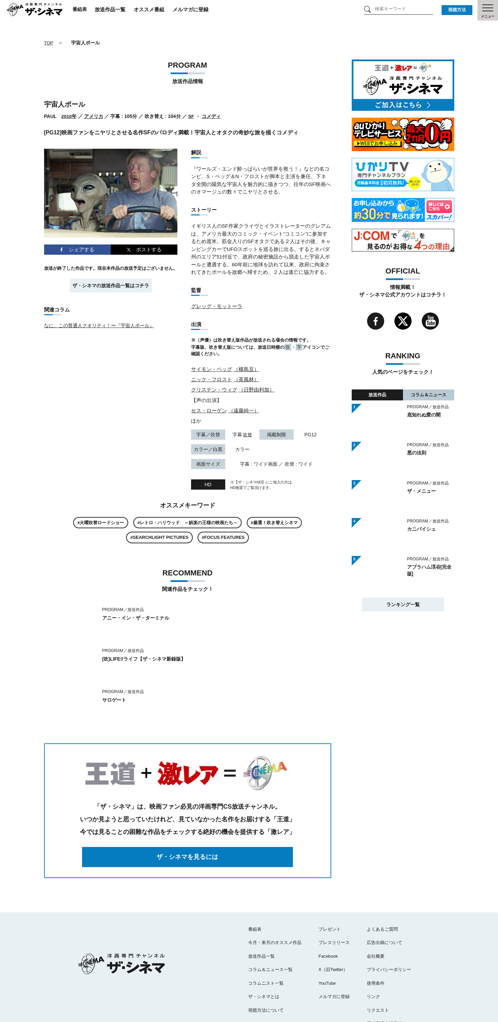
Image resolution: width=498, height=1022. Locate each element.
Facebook (328, 915)
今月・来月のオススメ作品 (274, 901)
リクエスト (378, 969)
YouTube (327, 942)
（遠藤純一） (243, 410)
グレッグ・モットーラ (216, 306)
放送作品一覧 (118, 10)
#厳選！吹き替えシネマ (274, 522)
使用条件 (376, 942)
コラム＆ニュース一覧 (270, 928)
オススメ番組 (157, 10)
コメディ (211, 116)
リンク (373, 955)
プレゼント (330, 888)
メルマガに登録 (199, 10)
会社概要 (376, 915)
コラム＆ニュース (428, 394)
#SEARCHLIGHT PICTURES (159, 537)
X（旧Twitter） (333, 928)
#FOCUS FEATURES (223, 537)
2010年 (69, 116)
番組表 (87, 10)
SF (191, 116)
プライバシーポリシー (389, 928)
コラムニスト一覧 (266, 942)
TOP (49, 42)
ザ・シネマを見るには (187, 815)
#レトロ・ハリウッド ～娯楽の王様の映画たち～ (187, 522)
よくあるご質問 (382, 888)
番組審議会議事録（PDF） (393, 982)
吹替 (247, 434)
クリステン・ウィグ (214, 389)
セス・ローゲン (209, 410)
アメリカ (93, 116)
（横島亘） (246, 369)
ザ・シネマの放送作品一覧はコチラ (110, 285)
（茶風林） (246, 379)
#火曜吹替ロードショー (100, 522)
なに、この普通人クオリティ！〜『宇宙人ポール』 (99, 325)
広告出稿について (384, 901)
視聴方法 (457, 10)
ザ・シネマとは (263, 955)
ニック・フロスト (211, 379)
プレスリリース (334, 901)
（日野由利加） (256, 389)
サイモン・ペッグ (211, 369)
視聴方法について (266, 969)
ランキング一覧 (403, 604)
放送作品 (377, 394)
